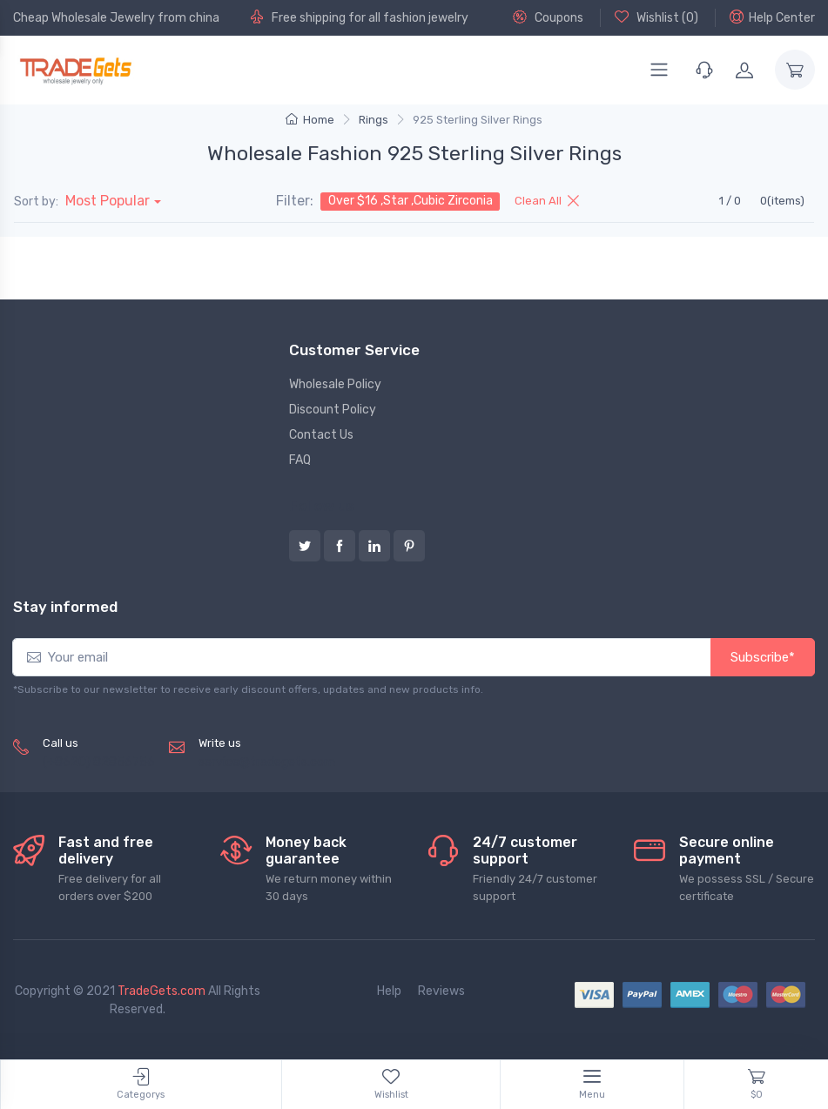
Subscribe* (762, 657)
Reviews (441, 991)
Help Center (772, 17)
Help (389, 991)
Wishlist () (656, 17)
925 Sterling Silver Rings (477, 119)
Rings (373, 119)
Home (310, 119)
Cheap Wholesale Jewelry (84, 17)
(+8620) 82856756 (99, 762)
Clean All (547, 200)
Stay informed (65, 606)
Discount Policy (332, 409)
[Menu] (659, 69)
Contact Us (321, 434)
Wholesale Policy (335, 384)
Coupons (548, 17)
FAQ (300, 460)
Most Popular (107, 200)
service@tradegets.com (267, 762)
